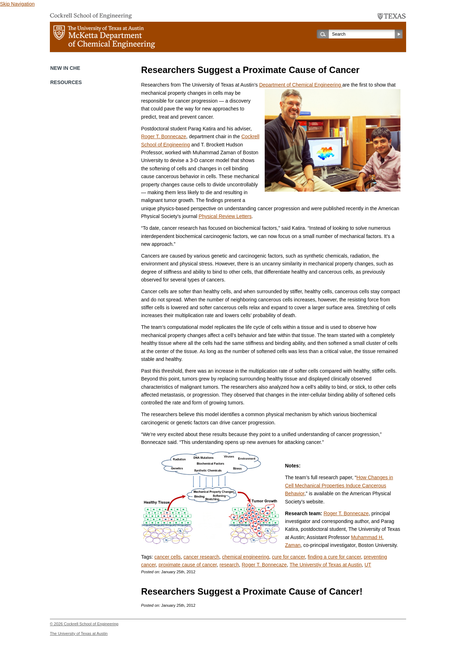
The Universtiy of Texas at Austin (326, 565)
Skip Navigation (17, 4)
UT (367, 565)
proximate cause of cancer (188, 565)
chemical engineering (245, 557)
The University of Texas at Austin (79, 633)
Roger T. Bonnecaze (163, 136)
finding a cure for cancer (334, 557)
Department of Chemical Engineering (300, 85)
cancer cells (167, 557)
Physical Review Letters (225, 216)
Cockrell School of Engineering (91, 624)
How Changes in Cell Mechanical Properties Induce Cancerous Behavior (339, 485)
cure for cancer (288, 557)
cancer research (201, 557)
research (229, 565)
